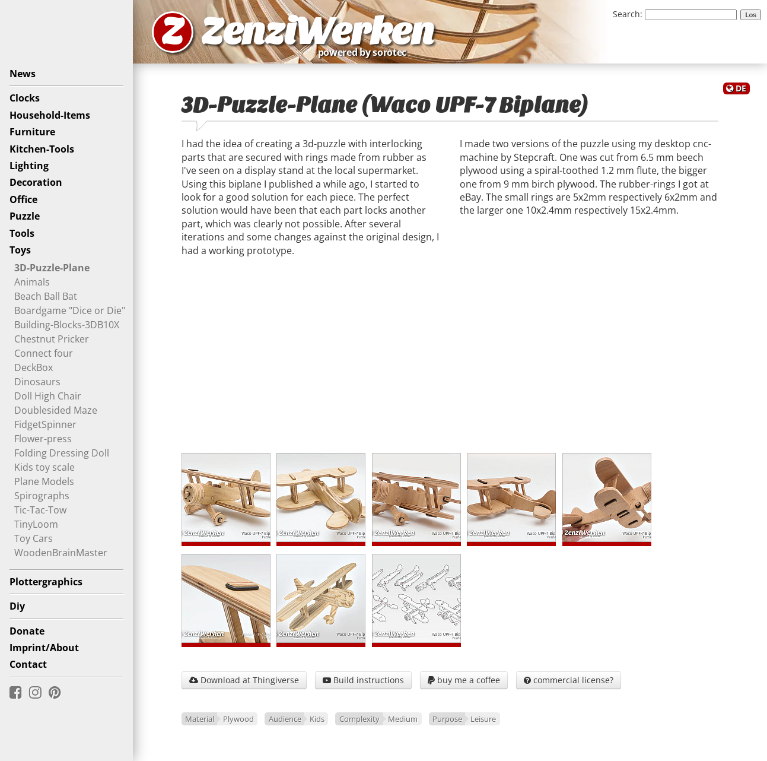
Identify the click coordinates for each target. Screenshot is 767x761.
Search (626, 14)
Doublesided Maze (55, 410)
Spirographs (41, 495)
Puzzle (24, 216)
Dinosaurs (37, 381)
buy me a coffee (464, 680)
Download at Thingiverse (244, 680)
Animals (32, 281)
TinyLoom (36, 524)
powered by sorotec (365, 52)
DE (741, 88)
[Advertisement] (450, 359)
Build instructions (363, 680)
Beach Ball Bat (45, 296)
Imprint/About (44, 647)
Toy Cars (33, 538)
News (22, 73)
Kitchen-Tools (41, 149)
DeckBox (33, 367)
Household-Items (49, 115)
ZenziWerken (317, 31)
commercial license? (568, 680)
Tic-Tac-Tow (40, 509)
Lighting (29, 165)
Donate (26, 631)
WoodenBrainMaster (60, 552)
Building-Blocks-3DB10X (66, 324)
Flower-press (43, 438)
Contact (28, 664)
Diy (17, 606)
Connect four (43, 353)
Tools (21, 233)
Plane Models (44, 481)
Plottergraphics (45, 581)
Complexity (359, 719)
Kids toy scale (44, 467)
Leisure (483, 719)
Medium (403, 719)
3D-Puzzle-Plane (52, 267)
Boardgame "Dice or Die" (69, 310)
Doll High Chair (47, 395)
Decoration (35, 182)
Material (199, 719)
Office (23, 199)
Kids (317, 719)
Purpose (447, 719)
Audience (285, 719)
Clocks (24, 97)
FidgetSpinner (45, 424)
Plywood (238, 719)
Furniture (32, 131)
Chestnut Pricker (51, 338)
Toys (20, 249)
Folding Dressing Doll (61, 452)
